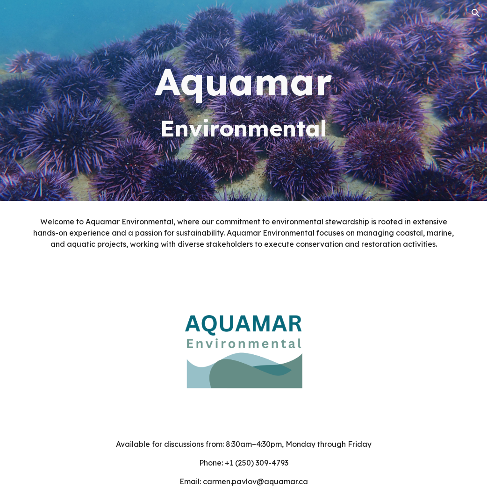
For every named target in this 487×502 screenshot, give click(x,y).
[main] (243, 100)
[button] (476, 13)
